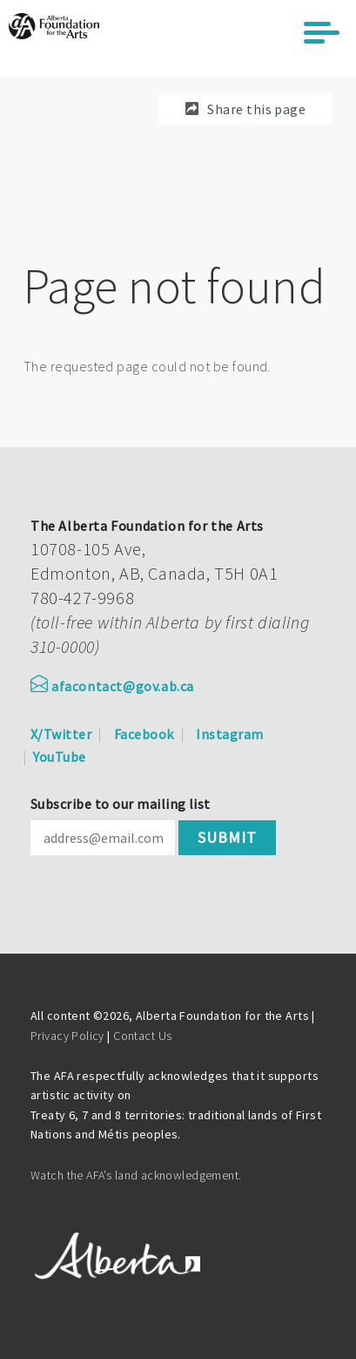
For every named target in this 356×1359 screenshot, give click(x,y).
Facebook (144, 734)
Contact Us (142, 1035)
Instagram (229, 734)
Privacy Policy (67, 1035)
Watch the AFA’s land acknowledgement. (136, 1175)
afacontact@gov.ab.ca (112, 686)
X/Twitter (60, 734)
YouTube (59, 756)
